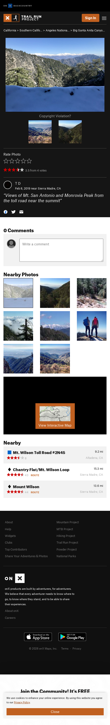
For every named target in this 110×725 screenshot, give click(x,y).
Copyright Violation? (55, 116)
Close (55, 712)
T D (18, 183)
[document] (55, 705)
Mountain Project (68, 522)
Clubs (8, 542)
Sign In (90, 18)
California (9, 30)
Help (8, 529)
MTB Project (65, 529)
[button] (5, 211)
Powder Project (67, 549)
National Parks (66, 556)
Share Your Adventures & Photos (26, 556)
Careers (10, 618)
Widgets (10, 536)
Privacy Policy (22, 702)
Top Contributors (16, 549)
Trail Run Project (67, 542)
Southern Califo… (30, 30)
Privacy (76, 648)
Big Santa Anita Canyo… (89, 30)
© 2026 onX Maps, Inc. (43, 648)
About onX (12, 611)
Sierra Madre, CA (49, 188)
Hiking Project (66, 536)
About (9, 522)
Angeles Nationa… (58, 30)
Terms (65, 648)
